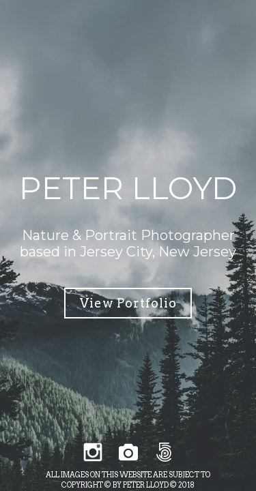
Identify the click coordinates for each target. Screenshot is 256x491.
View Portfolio (128, 303)
